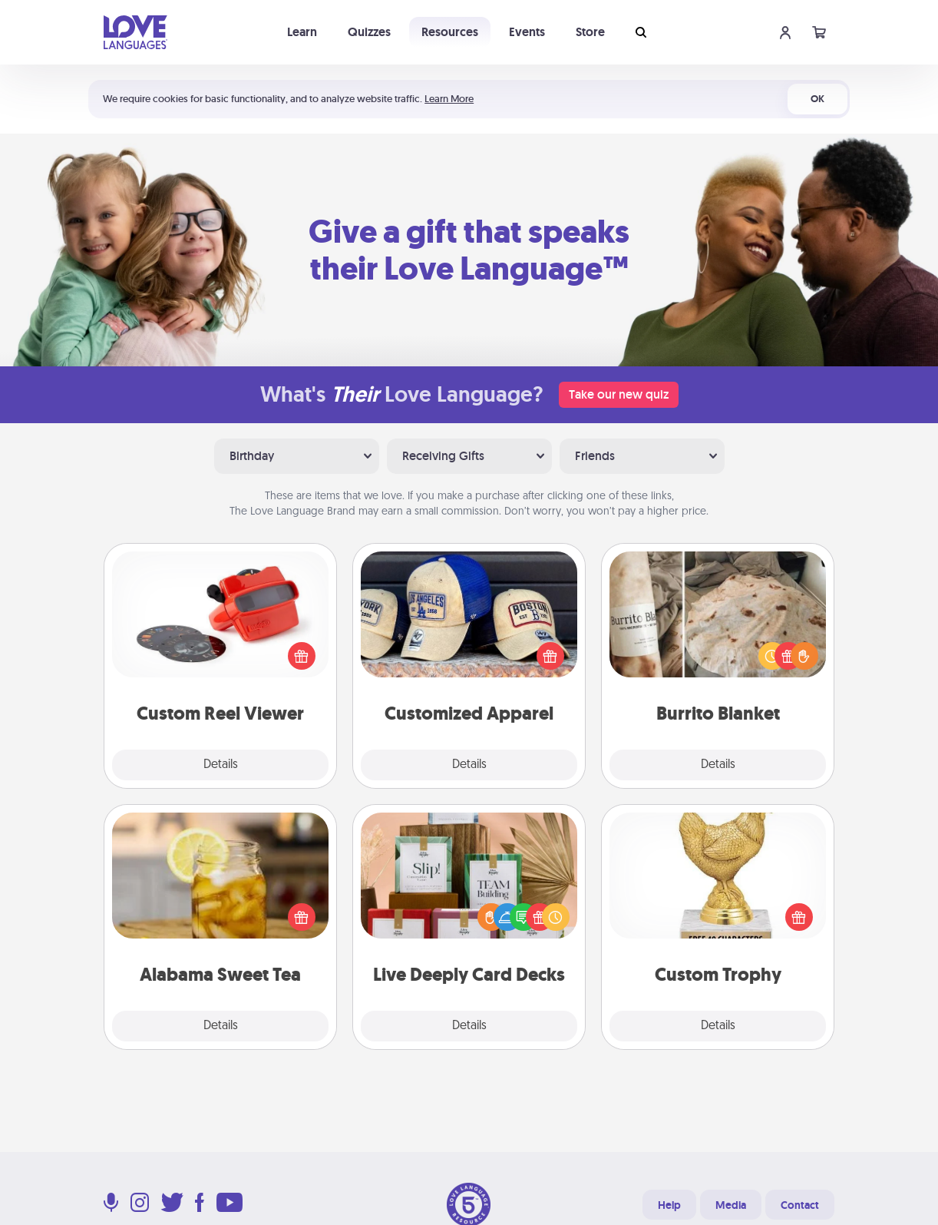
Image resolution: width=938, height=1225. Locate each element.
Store (590, 32)
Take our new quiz (619, 394)
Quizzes (369, 32)
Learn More (449, 98)
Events (527, 32)
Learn (302, 32)
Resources (449, 32)
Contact (800, 1205)
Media (730, 1205)
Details (220, 765)
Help (669, 1205)
